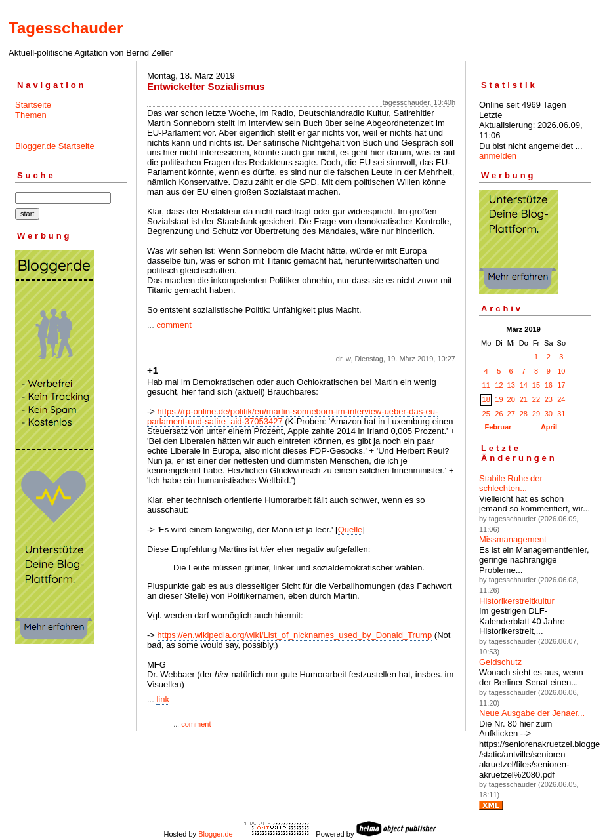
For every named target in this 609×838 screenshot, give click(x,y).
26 (499, 414)
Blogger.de (215, 834)
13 (511, 385)
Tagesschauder (66, 28)
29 (536, 414)
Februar (497, 427)
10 (561, 371)
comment (173, 325)
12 (499, 385)
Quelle (350, 529)
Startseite (33, 105)
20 (511, 399)
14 (524, 385)
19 (499, 399)
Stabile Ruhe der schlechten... (511, 483)
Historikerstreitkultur (517, 601)
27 (511, 414)
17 (561, 385)
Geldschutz (500, 662)
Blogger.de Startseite (54, 146)
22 (536, 399)
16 (549, 385)
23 (549, 399)
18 (486, 399)
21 (524, 399)
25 (486, 414)
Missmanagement (513, 539)
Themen (31, 115)
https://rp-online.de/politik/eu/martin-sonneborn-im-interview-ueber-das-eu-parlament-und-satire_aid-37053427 (292, 416)
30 (549, 414)
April (549, 427)
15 (536, 385)
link (162, 699)
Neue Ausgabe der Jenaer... (532, 713)
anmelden (497, 156)
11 (486, 385)
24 (561, 399)
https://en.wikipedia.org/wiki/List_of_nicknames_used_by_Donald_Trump (295, 635)
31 (561, 414)
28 (524, 414)
